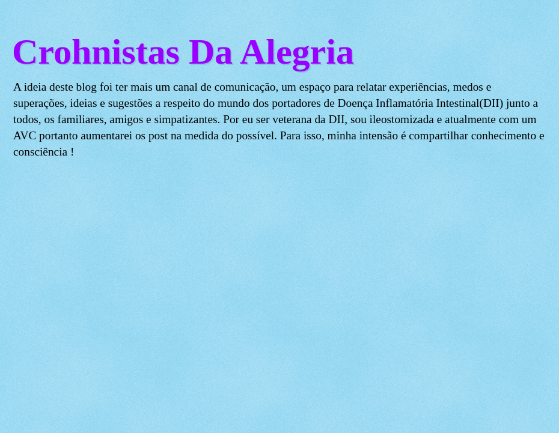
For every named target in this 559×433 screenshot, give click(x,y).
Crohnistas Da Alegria (183, 51)
